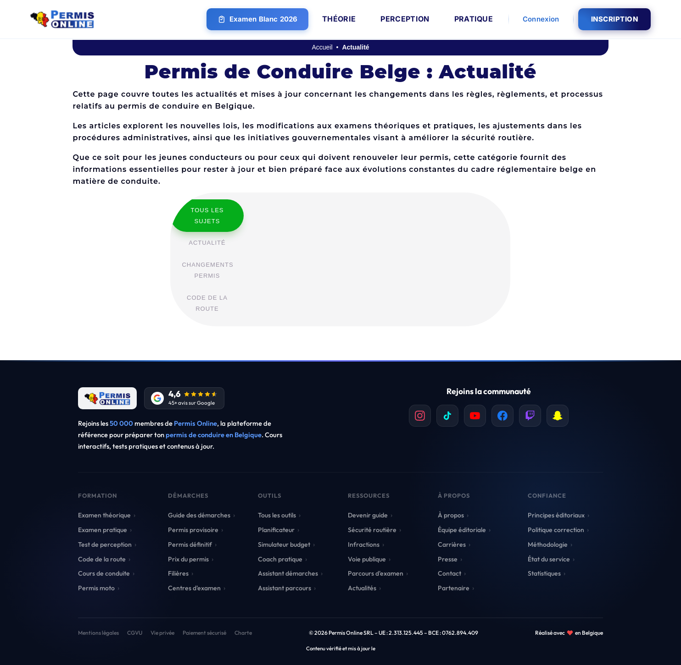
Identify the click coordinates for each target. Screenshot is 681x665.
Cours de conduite (104, 573)
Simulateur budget (284, 544)
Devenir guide (368, 515)
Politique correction (556, 530)
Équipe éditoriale (462, 530)
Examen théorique (104, 515)
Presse (448, 559)
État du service (549, 559)
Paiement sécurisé (204, 632)
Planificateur (276, 530)
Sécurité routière (372, 530)
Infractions (364, 544)
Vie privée (162, 632)
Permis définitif (190, 544)
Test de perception (105, 544)
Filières (178, 573)
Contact (449, 573)
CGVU (134, 632)
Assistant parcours (284, 588)
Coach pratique (280, 559)
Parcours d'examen (375, 573)
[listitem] (420, 416)
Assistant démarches (288, 573)
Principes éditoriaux (556, 515)
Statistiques (544, 573)
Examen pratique (102, 530)
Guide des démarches (199, 515)
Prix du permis (188, 559)
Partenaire (453, 588)
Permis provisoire (193, 530)
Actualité (355, 47)
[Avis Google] (184, 398)
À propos (451, 515)
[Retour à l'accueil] (107, 398)
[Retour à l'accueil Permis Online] (62, 19)
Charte (243, 632)
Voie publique (367, 559)
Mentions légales (98, 632)
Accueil (322, 47)
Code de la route (102, 559)
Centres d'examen (194, 588)
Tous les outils (277, 515)
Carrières (452, 544)
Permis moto (96, 588)
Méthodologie (548, 544)
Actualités (362, 588)
